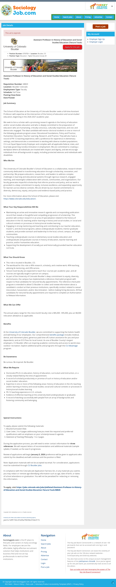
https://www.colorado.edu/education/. (20, 198)
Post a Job (100, 26)
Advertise (98, 17)
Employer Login (96, 42)
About (78, 17)
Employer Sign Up (97, 39)
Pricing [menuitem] (44, 551)
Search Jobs (67, 17)
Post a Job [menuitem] (45, 567)
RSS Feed (8, 584)
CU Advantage (72, 345)
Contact (109, 17)
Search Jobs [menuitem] (46, 544)
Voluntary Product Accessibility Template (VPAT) (53, 584)
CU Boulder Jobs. (35, 465)
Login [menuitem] (43, 563)
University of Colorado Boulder (22, 332)
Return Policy (19, 584)
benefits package (57, 335)
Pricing (88, 17)
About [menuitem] (43, 548)
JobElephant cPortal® (87, 561)
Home (56, 17)
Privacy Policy (78, 584)
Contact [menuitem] (44, 559)
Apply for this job (72, 47)
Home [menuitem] (43, 540)
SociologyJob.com (22, 582)
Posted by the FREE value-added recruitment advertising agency (20, 517)
